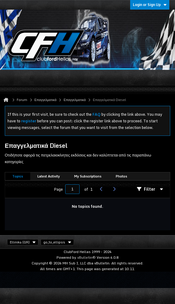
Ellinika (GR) (23, 242)
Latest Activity (48, 176)
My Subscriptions (87, 176)
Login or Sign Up (150, 4)
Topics (17, 176)
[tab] (17, 176)
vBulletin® (86, 257)
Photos (121, 176)
